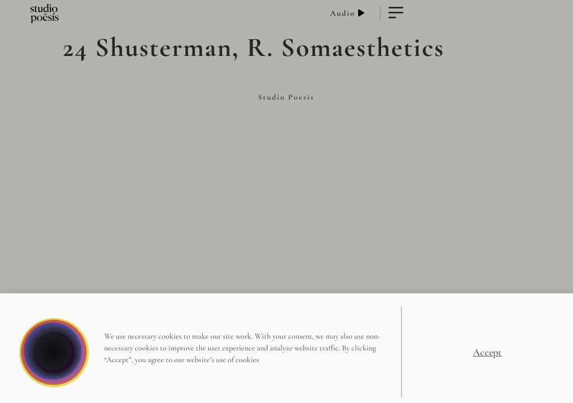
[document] (286, 201)
